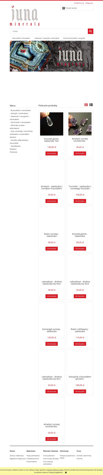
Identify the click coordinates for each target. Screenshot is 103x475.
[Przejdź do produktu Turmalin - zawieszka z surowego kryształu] (80, 172)
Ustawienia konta (32, 459)
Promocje (13, 152)
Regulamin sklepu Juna (18, 459)
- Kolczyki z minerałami (19, 113)
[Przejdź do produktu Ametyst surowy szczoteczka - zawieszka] (80, 123)
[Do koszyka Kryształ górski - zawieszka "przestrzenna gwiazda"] (80, 249)
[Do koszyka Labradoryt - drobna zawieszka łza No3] (80, 296)
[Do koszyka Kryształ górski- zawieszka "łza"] (51, 153)
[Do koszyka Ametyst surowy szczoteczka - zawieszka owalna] (51, 439)
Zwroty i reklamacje (17, 456)
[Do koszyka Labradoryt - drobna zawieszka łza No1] (51, 391)
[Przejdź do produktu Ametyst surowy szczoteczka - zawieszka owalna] (51, 409)
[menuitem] (21, 38)
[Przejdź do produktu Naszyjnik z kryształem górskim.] (80, 362)
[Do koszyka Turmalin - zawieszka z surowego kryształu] (80, 201)
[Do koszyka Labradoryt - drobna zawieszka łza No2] (51, 296)
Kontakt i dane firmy (84, 456)
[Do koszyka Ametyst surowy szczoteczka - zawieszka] (80, 153)
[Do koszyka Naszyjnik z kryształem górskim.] (80, 391)
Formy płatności (49, 456)
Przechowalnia (31, 461)
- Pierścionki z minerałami (20, 122)
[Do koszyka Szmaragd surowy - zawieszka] (51, 344)
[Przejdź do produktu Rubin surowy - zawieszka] (51, 219)
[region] (51, 56)
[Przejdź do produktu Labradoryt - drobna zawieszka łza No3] (80, 267)
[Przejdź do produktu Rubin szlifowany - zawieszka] (80, 314)
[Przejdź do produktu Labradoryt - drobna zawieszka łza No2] (51, 267)
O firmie (79, 459)
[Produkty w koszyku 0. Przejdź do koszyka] (69, 8)
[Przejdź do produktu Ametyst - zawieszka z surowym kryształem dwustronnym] (51, 172)
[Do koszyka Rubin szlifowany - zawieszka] (80, 344)
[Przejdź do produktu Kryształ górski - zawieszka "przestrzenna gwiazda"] (80, 219)
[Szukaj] (90, 31)
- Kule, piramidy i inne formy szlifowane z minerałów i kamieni (21, 134)
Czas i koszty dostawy (51, 459)
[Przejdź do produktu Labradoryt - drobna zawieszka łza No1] (51, 362)
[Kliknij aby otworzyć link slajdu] (51, 87)
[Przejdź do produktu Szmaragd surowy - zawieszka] (51, 314)
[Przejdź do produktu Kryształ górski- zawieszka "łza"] (51, 124)
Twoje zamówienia (33, 456)
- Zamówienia (15, 146)
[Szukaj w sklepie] (49, 31)
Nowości (13, 149)
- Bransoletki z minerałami (20, 110)
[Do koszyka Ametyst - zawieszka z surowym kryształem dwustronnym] (51, 201)
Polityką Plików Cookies (55, 470)
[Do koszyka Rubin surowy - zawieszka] (51, 249)
